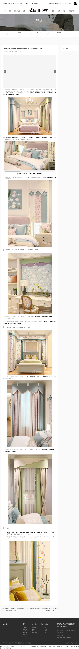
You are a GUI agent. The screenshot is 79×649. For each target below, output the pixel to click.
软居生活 (39, 32)
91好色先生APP (26, 646)
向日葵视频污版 (34, 646)
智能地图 (58, 3)
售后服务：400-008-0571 (25, 3)
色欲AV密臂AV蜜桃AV (65, 646)
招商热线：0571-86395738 (9, 3)
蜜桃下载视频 (74, 646)
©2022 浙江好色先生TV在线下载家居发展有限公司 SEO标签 (16, 643)
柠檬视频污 (57, 646)
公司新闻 (59, 32)
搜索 (75, 3)
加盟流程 (36, 3)
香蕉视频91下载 (50, 646)
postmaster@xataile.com (66, 637)
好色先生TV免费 (18, 646)
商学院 (19, 32)
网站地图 (2, 646)
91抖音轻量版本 (42, 646)
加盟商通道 (51, 3)
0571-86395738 (68, 635)
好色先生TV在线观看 (9, 646)
